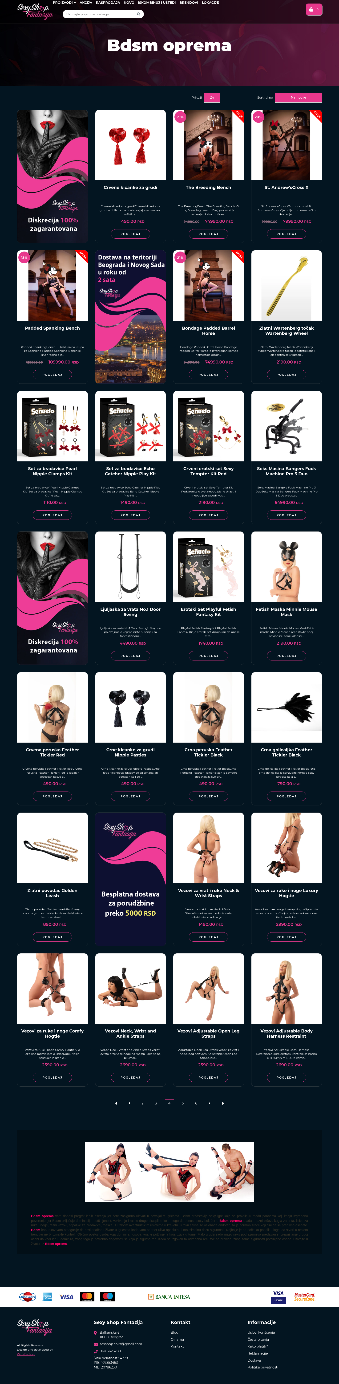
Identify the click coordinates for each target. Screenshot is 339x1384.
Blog (174, 1332)
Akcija (86, 2)
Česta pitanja (258, 1339)
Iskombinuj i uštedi (157, 2)
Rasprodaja (108, 2)
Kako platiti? (258, 1346)
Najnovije (298, 97)
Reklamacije (258, 1353)
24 (212, 97)
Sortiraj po (265, 97)
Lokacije (210, 2)
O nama (177, 1339)
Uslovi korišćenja (261, 1332)
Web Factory (26, 1354)
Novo (129, 2)
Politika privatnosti (263, 1367)
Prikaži (197, 97)
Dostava (254, 1360)
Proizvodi (64, 2)
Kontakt (177, 1346)
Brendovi (188, 2)
